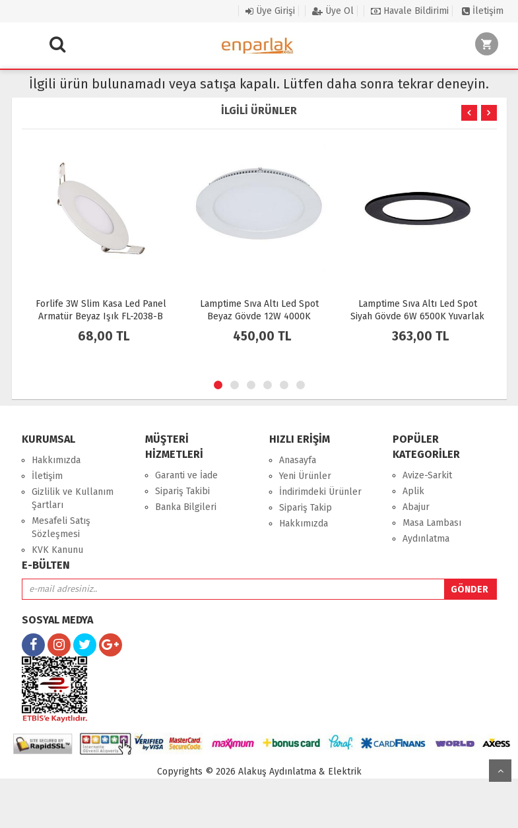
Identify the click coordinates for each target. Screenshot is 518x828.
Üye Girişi (270, 10)
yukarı (500, 770)
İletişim (482, 10)
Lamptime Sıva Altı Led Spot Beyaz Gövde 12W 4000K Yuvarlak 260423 (259, 316)
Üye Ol (333, 10)
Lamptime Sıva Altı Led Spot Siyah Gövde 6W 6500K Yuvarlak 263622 (417, 316)
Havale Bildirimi (410, 10)
